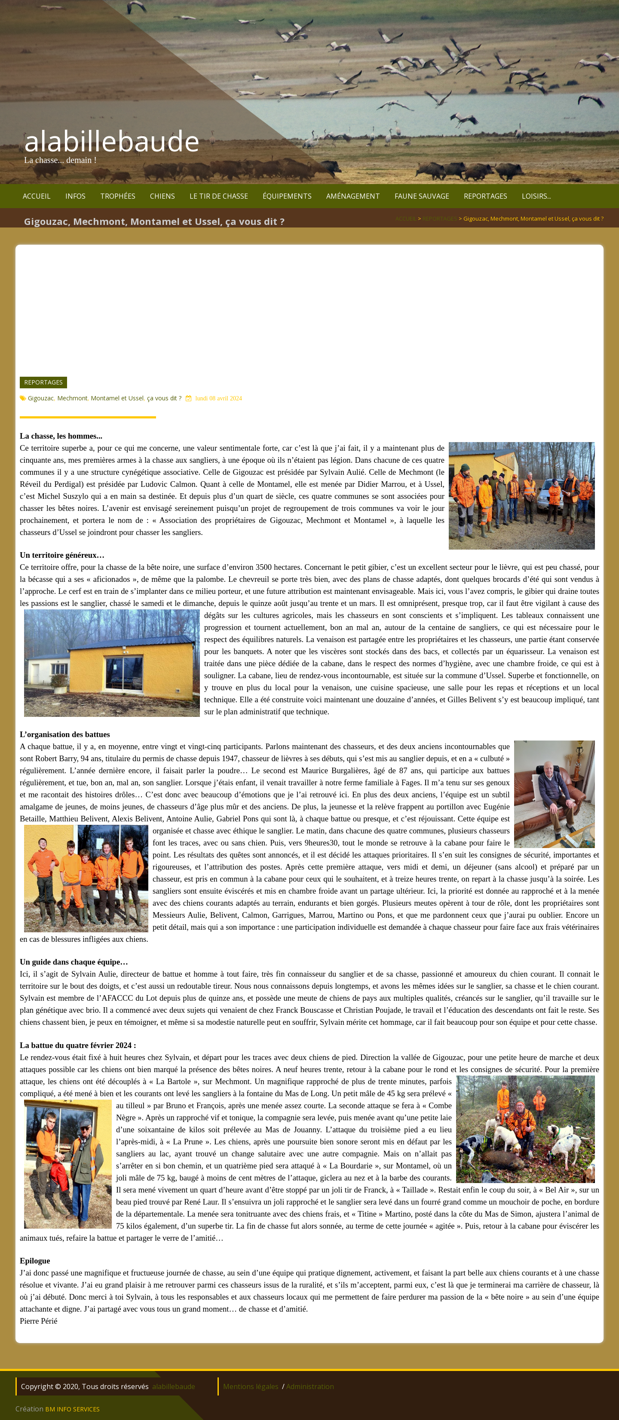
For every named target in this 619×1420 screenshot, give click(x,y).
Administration (310, 1386)
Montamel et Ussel (117, 398)
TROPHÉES (117, 196)
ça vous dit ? (164, 398)
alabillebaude (112, 141)
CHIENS (162, 196)
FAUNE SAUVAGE (422, 196)
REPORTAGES (485, 196)
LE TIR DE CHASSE (219, 196)
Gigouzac (41, 398)
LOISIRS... (536, 196)
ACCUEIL (37, 196)
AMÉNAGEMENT (353, 196)
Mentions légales (251, 1386)
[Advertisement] (309, 305)
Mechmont (72, 398)
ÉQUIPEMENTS (287, 196)
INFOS (75, 196)
